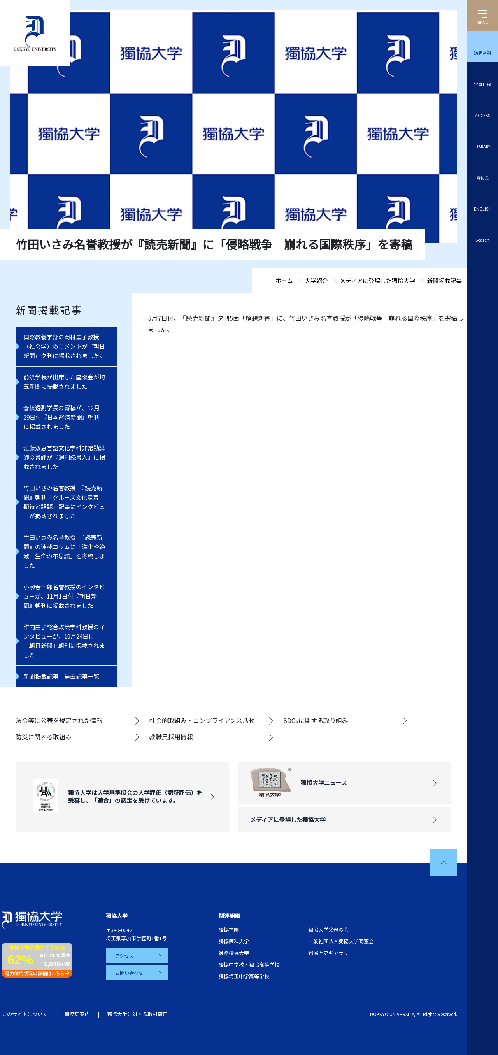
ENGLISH (482, 208)
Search (482, 240)
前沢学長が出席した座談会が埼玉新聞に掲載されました (64, 381)
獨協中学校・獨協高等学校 (249, 964)
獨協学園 (229, 929)
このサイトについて (24, 1014)
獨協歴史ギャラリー (331, 953)
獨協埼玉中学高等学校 (244, 976)
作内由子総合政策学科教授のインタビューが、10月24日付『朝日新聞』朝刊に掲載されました (64, 641)
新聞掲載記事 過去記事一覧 (61, 676)
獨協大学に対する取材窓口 (137, 1014)
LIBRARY (482, 146)
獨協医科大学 (234, 941)
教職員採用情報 (171, 736)
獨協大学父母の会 (328, 929)
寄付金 (482, 177)
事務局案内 (77, 1014)
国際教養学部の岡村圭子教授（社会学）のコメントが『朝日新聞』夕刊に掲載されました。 (64, 346)
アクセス (124, 955)
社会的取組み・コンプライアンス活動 (202, 720)
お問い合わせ (129, 972)
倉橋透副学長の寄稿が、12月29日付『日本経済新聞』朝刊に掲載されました (61, 417)
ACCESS (482, 115)
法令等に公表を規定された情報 (59, 720)
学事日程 (482, 84)
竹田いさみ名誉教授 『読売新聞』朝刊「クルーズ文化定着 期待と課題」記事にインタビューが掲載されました (64, 502)
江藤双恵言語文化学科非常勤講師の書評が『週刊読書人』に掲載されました (64, 457)
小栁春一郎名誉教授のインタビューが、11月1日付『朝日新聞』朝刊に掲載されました (64, 596)
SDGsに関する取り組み (315, 720)
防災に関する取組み (44, 736)
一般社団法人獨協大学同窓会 (341, 941)
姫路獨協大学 (234, 953)
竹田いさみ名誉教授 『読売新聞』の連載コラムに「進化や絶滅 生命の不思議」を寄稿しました (64, 551)
